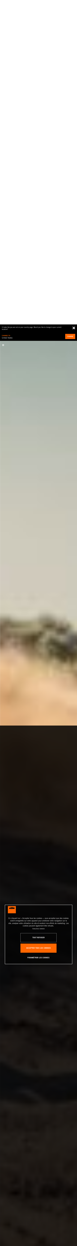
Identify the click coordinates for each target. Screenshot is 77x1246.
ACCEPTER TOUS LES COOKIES (38, 222)
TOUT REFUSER (38, 212)
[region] (38, 209)
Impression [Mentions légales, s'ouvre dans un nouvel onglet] (42, 203)
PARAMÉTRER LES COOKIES (38, 232)
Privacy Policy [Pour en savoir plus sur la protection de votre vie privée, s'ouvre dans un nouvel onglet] (35, 203)
